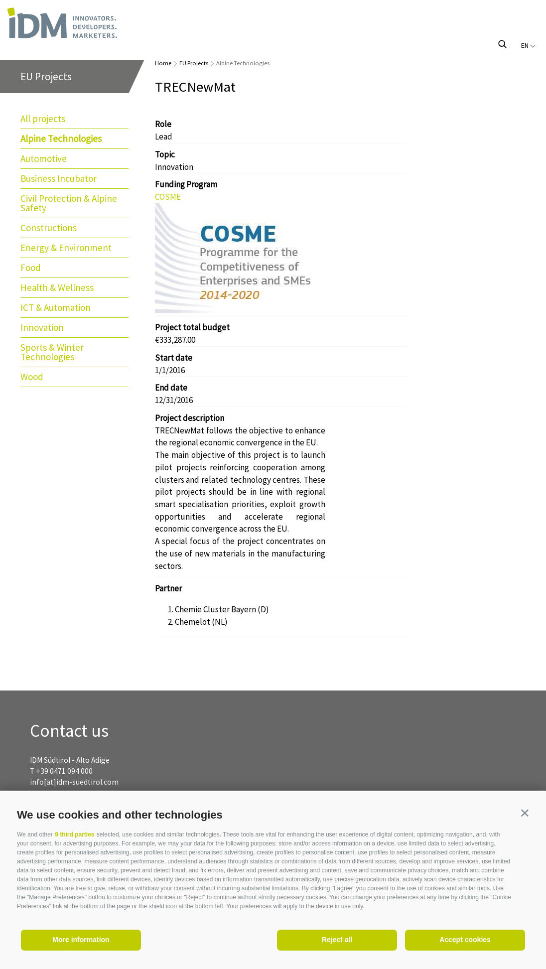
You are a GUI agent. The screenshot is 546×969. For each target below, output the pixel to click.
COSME (168, 196)
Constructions (48, 228)
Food (30, 268)
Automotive (43, 158)
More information (80, 940)
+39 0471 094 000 (64, 771)
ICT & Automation (55, 307)
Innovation (42, 327)
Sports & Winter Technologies (52, 352)
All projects (42, 119)
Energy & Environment (66, 248)
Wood (31, 377)
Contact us (69, 731)
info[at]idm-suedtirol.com (74, 782)
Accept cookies (465, 940)
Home (163, 63)
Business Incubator (58, 178)
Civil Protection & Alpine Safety (68, 203)
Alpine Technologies (61, 138)
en (528, 45)
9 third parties (74, 834)
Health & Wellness (57, 287)
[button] (525, 813)
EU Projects (193, 63)
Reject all (337, 940)
